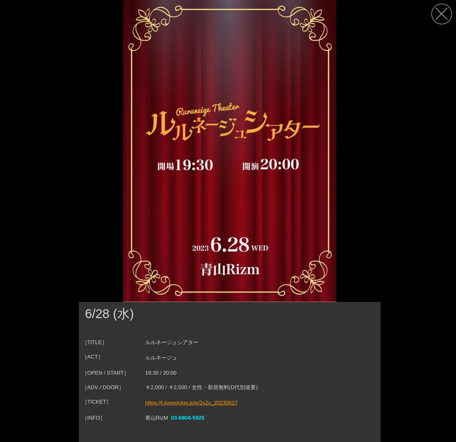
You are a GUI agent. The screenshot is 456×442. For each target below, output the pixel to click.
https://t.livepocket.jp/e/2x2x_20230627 (191, 403)
